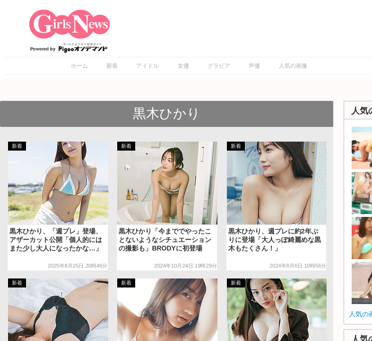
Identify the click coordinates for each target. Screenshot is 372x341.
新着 (112, 66)
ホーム (79, 66)
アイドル (147, 66)
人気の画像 (293, 66)
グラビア (219, 66)
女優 (183, 66)
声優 (254, 66)
